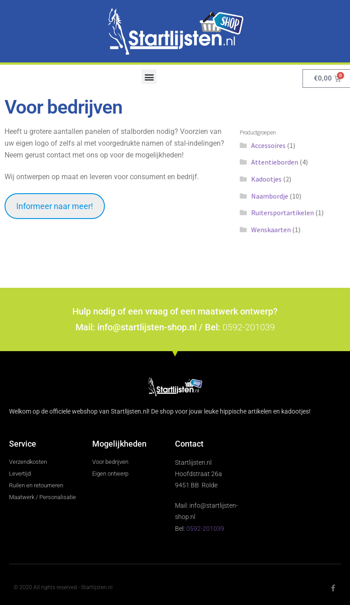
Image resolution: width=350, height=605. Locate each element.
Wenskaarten (275, 220)
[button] (149, 76)
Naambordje (274, 193)
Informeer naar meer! (54, 206)
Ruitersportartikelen (284, 207)
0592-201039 (248, 327)
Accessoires (273, 153)
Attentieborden (278, 166)
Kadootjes (271, 180)
